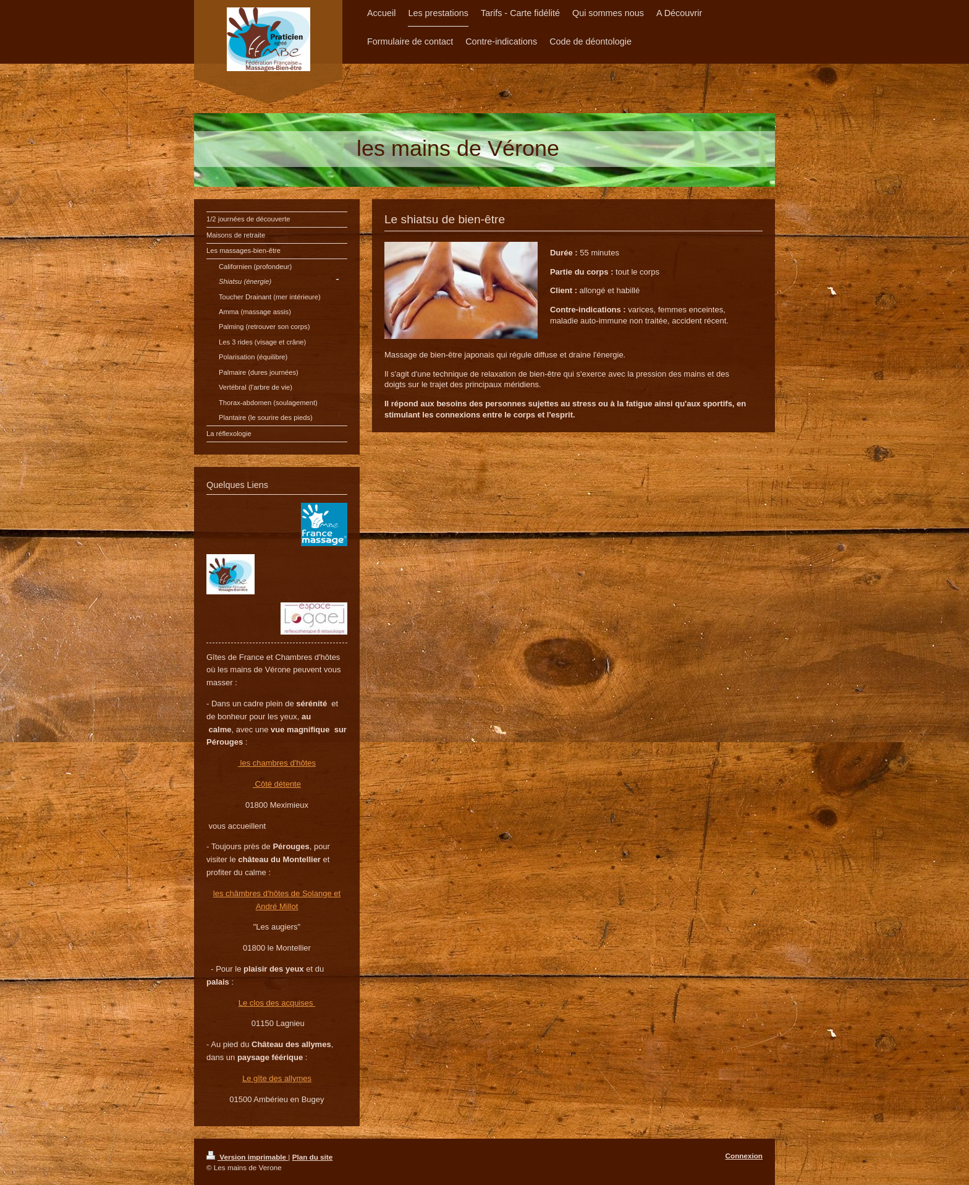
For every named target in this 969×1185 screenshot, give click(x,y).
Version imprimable (247, 1157)
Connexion (744, 1156)
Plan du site (312, 1157)
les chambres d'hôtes (277, 763)
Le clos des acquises (277, 1002)
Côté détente (277, 784)
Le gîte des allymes (276, 1078)
